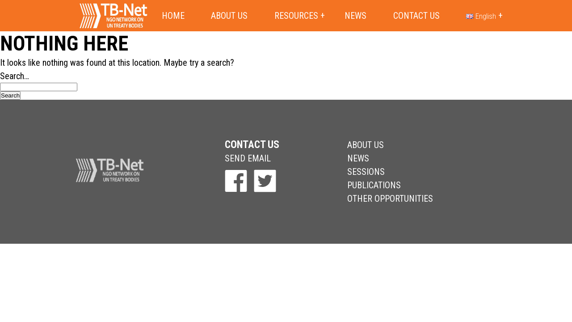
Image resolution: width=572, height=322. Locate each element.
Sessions (366, 171)
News (355, 15)
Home (173, 15)
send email (248, 158)
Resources (296, 15)
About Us (365, 145)
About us (229, 15)
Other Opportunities (390, 198)
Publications (374, 185)
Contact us (416, 15)
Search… (14, 76)
